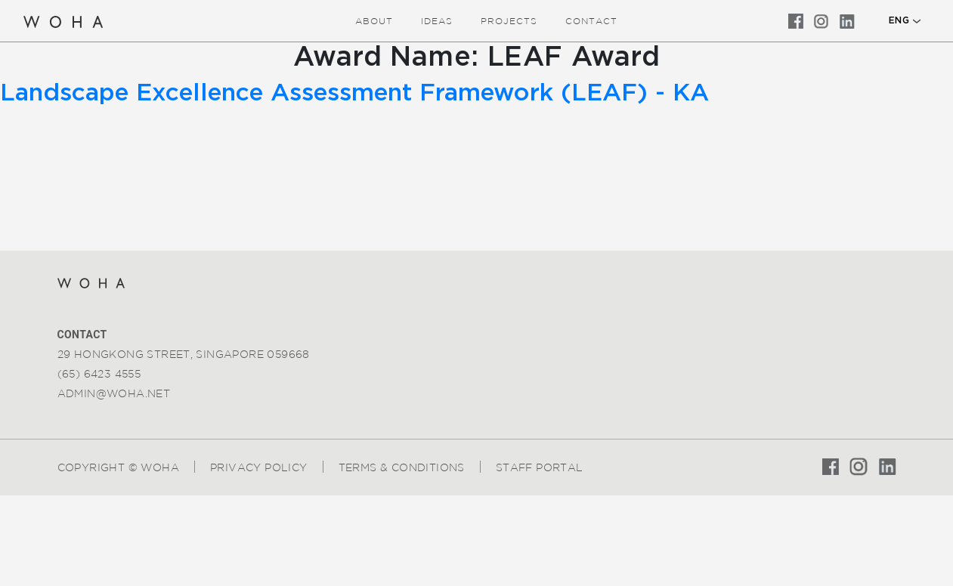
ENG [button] (899, 20)
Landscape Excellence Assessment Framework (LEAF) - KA (354, 93)
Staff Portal (539, 467)
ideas (437, 21)
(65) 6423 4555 (99, 374)
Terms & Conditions (402, 467)
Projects (509, 21)
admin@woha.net (114, 393)
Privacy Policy (259, 467)
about (374, 21)
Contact (591, 21)
